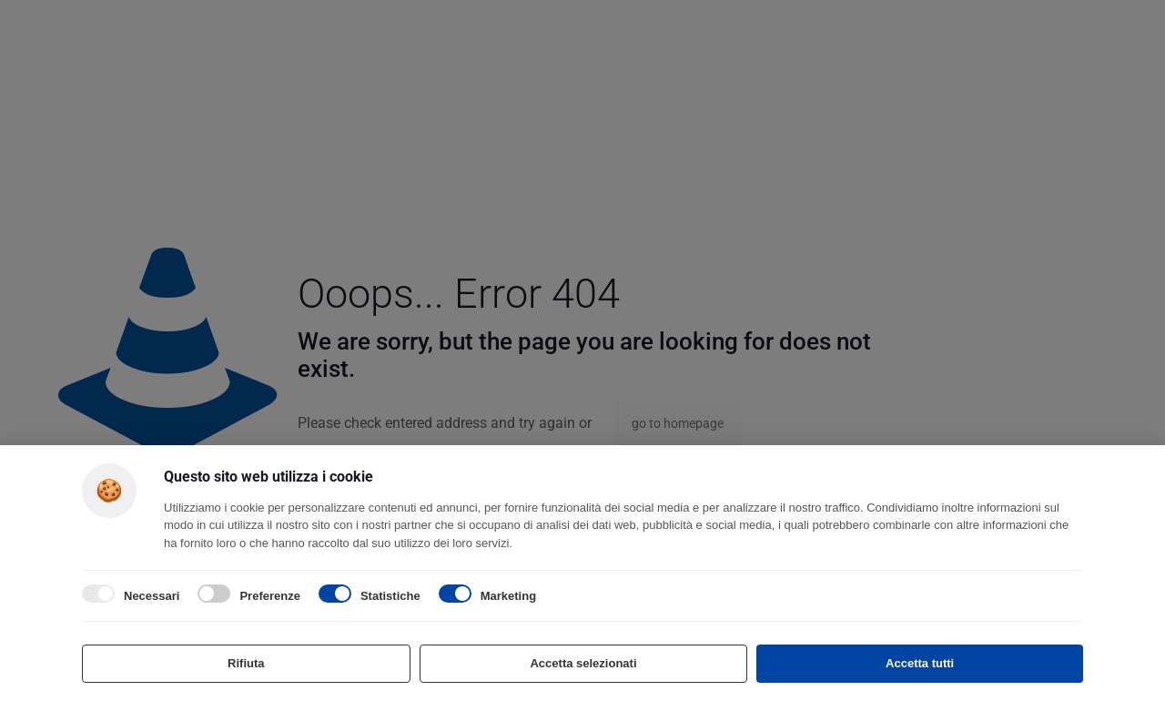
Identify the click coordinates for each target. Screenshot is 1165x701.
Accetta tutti (920, 663)
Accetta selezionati (583, 663)
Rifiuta (246, 663)
